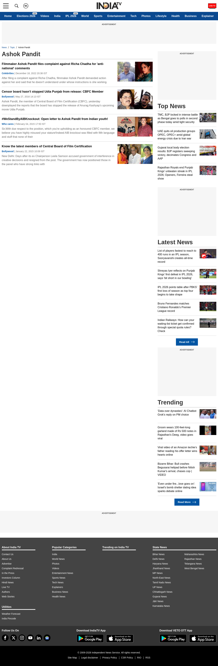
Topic (12, 47)
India (57, 16)
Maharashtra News (194, 554)
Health (176, 16)
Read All (187, 342)
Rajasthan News (193, 559)
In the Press (8, 573)
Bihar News (159, 554)
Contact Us (7, 554)
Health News (58, 596)
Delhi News (159, 559)
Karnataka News (161, 606)
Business (191, 16)
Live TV (6, 587)
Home (8, 16)
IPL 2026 (71, 16)
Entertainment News (62, 573)
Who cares (8, 124)
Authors (6, 592)
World (85, 16)
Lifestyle (161, 16)
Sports (98, 16)
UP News (157, 587)
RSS (147, 657)
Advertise (7, 563)
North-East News (161, 577)
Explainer (208, 16)
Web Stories (8, 596)
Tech (133, 16)
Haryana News (160, 563)
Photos (145, 16)
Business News (60, 592)
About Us (7, 559)
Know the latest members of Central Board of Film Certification (47, 146)
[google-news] (47, 637)
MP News (158, 573)
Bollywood (8, 96)
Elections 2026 (26, 16)
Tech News (58, 582)
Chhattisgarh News (162, 592)
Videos (44, 16)
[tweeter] (13, 637)
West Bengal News (194, 568)
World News (58, 559)
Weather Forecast (11, 613)
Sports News (58, 577)
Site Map (72, 657)
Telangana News (193, 563)
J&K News (158, 601)
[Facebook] (5, 637)
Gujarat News (160, 596)
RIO (139, 657)
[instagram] (22, 637)
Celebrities (8, 73)
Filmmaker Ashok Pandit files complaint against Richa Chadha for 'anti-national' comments (53, 66)
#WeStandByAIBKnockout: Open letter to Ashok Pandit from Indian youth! (55, 119)
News (4, 47)
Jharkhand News (161, 568)
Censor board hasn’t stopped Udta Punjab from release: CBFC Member (53, 91)
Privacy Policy (109, 657)
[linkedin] (38, 637)
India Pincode (9, 618)
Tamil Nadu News (162, 582)
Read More (187, 502)
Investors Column (11, 577)
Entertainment (116, 16)
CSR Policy (127, 657)
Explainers (57, 587)
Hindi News (8, 582)
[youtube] (30, 637)
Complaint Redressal (13, 568)
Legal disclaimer (89, 657)
